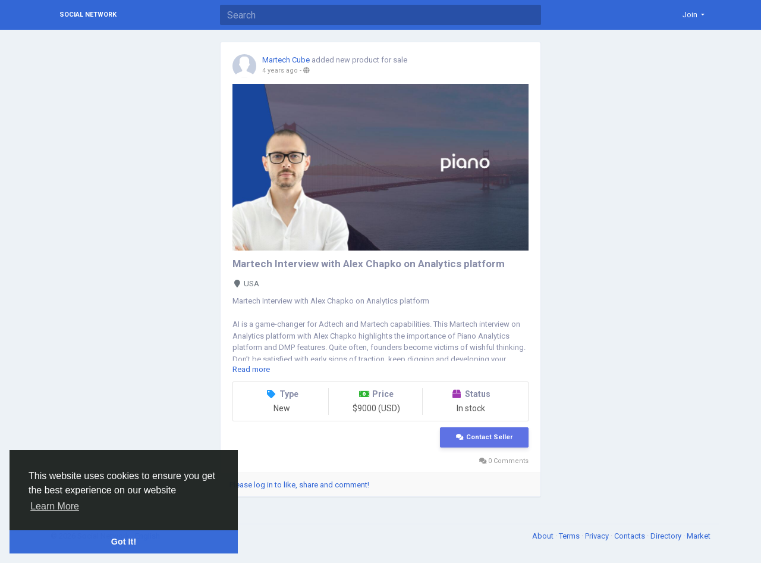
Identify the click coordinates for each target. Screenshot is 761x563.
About (543, 535)
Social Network (88, 14)
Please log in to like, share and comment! (299, 484)
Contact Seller (484, 437)
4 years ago (280, 70)
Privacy (598, 535)
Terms (570, 535)
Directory (666, 535)
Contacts (630, 535)
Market (698, 535)
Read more (251, 369)
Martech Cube (286, 59)
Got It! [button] (123, 541)
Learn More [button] (54, 506)
